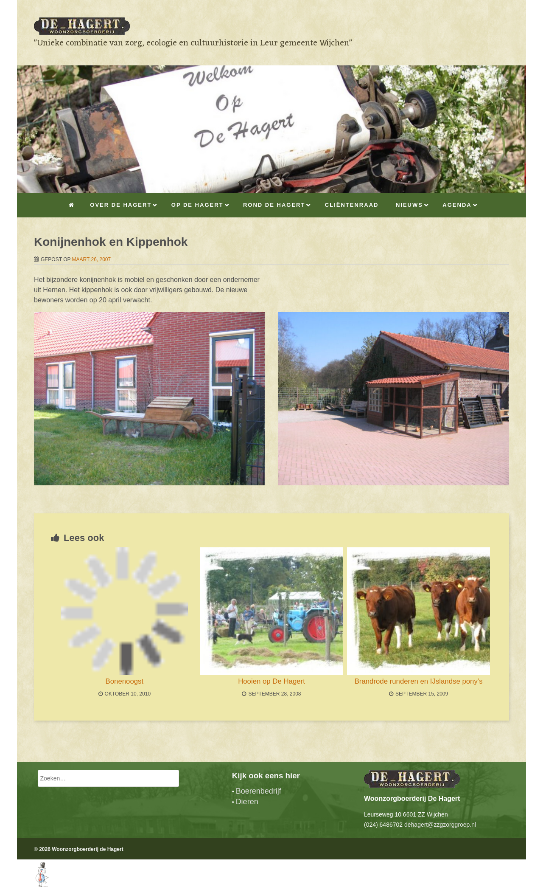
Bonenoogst (125, 681)
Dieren (247, 801)
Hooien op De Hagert (271, 681)
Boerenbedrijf (258, 791)
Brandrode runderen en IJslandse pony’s (419, 681)
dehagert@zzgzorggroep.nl (440, 824)
